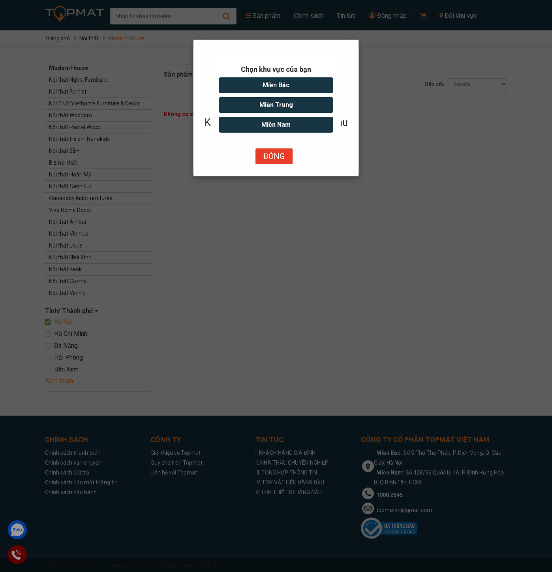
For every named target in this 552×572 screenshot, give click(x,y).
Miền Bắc (276, 85)
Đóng (274, 156)
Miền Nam (276, 124)
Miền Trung (276, 105)
